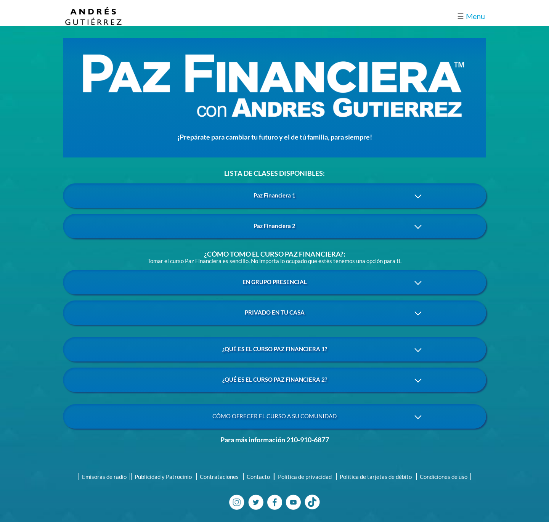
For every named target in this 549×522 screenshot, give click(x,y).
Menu (471, 16)
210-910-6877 (307, 439)
